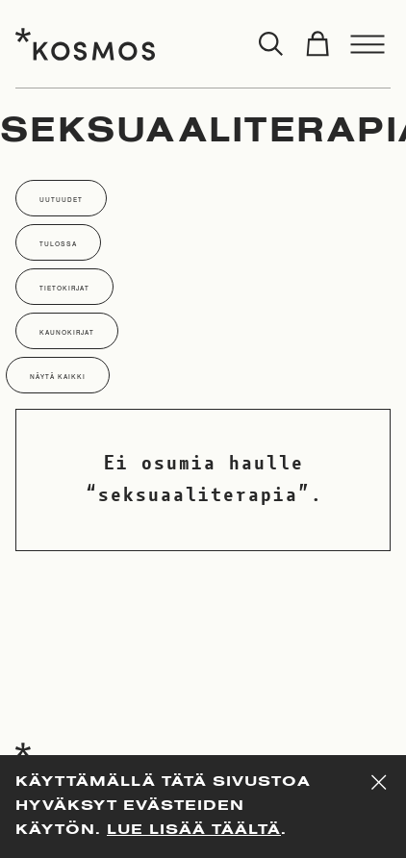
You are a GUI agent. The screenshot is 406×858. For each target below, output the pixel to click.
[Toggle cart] (317, 44)
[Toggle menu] (367, 44)
